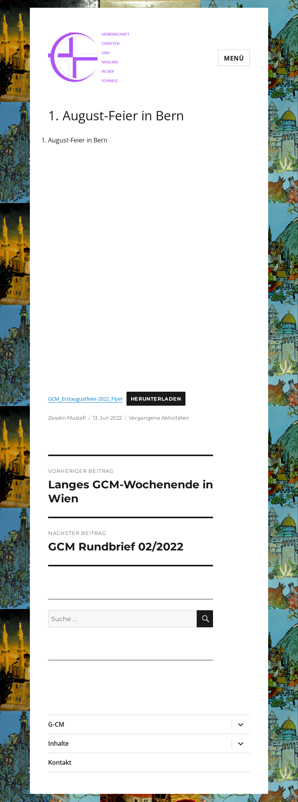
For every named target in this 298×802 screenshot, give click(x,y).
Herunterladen (156, 399)
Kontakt (59, 762)
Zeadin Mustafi (67, 418)
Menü (234, 58)
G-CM (56, 724)
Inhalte (58, 743)
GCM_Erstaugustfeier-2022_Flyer (85, 398)
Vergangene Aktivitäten (159, 418)
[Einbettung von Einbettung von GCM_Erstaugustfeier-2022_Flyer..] (130, 272)
